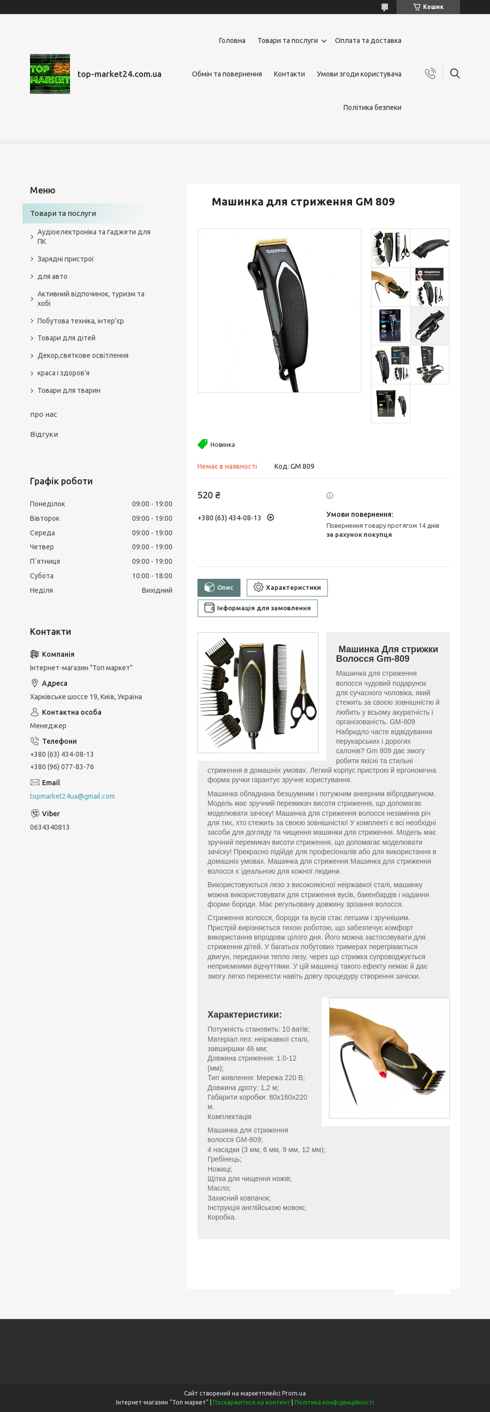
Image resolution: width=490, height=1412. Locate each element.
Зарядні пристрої (66, 259)
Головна (232, 40)
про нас (43, 414)
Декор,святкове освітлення (83, 355)
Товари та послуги (288, 40)
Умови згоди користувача (359, 74)
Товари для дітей (67, 338)
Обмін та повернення (227, 74)
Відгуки (44, 434)
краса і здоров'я (64, 373)
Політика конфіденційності (334, 1402)
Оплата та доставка (368, 40)
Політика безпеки (373, 107)
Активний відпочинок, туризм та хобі (91, 298)
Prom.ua (294, 1393)
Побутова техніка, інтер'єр (81, 321)
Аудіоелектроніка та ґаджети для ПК (94, 236)
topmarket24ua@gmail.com (72, 796)
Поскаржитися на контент (251, 1402)
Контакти (289, 74)
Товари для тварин (69, 390)
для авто (53, 276)
